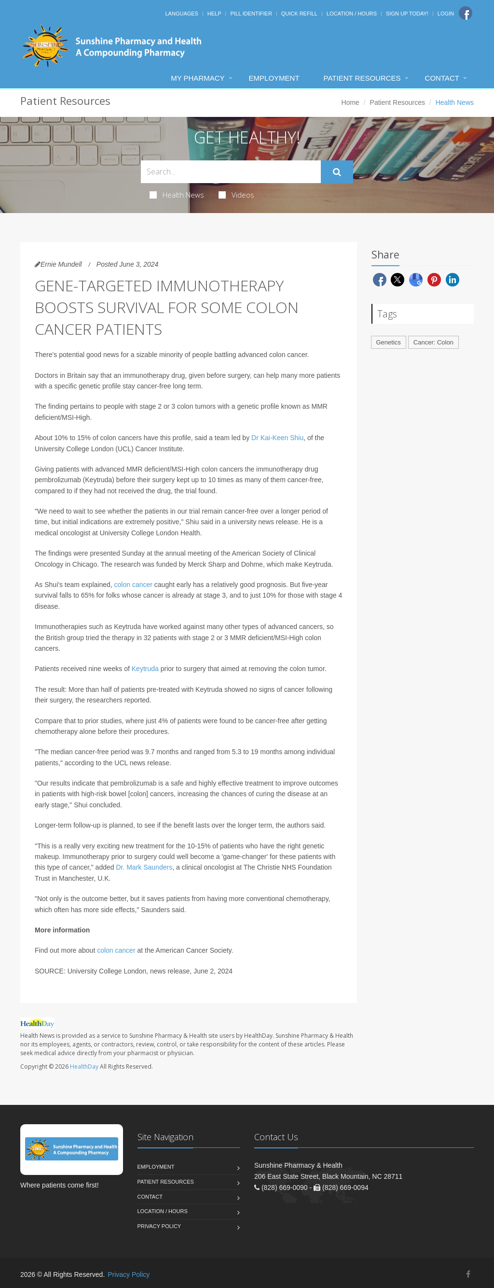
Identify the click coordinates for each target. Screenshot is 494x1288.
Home (350, 102)
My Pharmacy (197, 78)
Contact (442, 78)
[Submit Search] (337, 172)
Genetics (388, 342)
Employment (274, 78)
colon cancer (133, 584)
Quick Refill (299, 13)
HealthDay (84, 1066)
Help (214, 13)
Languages (181, 13)
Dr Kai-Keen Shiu (277, 438)
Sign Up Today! (407, 13)
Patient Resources (362, 78)
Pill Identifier (251, 13)
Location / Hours (352, 13)
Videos (236, 195)
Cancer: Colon (433, 342)
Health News (177, 195)
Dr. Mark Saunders (144, 867)
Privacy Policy (159, 1226)
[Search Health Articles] (231, 171)
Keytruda (145, 669)
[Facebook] (465, 13)
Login (446, 13)
